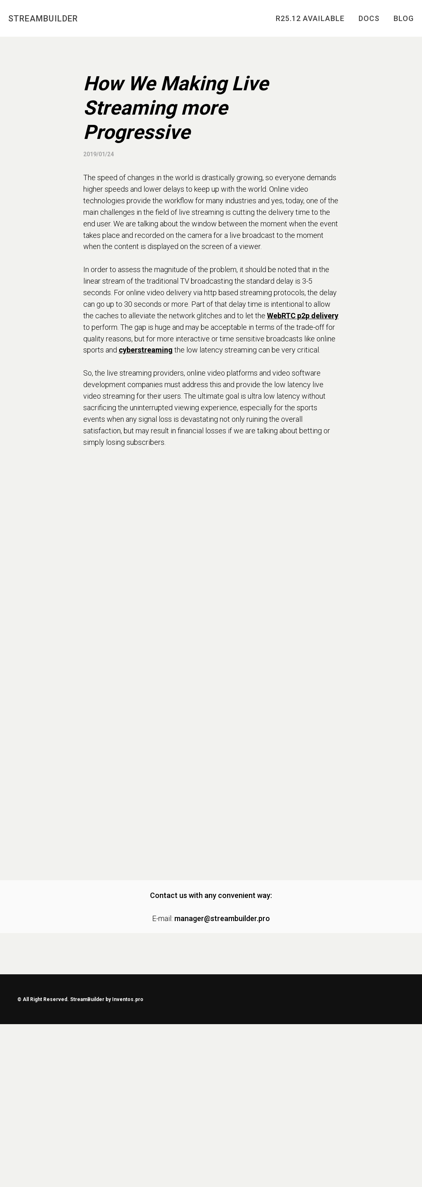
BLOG (404, 18)
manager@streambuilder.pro (222, 918)
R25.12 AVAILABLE (310, 18)
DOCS (369, 18)
